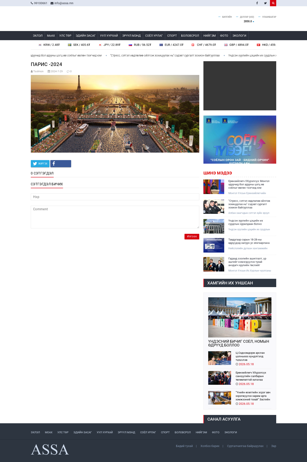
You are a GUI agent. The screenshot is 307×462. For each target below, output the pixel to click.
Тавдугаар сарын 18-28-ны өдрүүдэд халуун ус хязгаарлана (249, 241)
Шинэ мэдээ (217, 173)
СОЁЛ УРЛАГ (154, 35)
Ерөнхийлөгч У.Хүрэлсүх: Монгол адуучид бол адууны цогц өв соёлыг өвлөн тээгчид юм (249, 184)
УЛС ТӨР (65, 35)
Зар (273, 446)
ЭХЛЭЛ (38, 35)
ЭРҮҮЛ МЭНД (131, 35)
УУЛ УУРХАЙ (109, 35)
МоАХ (51, 35)
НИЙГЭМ (209, 35)
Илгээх (192, 236)
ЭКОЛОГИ (239, 35)
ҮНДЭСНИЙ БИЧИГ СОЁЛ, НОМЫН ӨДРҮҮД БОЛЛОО (238, 343)
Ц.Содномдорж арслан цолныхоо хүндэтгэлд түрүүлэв (250, 356)
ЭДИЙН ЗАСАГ (86, 35)
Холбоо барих (210, 446)
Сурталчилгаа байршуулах (245, 446)
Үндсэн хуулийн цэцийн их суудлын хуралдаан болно (265, 55)
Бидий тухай (184, 446)
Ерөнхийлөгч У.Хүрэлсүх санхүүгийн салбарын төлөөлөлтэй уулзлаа (251, 376)
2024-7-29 (57, 71)
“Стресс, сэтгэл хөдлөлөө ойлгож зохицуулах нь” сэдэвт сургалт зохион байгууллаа (167, 55)
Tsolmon (38, 71)
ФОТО (224, 35)
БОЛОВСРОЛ (190, 35)
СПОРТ (172, 35)
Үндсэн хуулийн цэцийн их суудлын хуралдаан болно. (249, 229)
